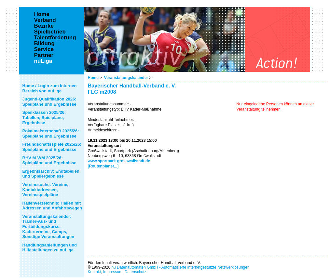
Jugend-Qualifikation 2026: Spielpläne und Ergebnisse (49, 102)
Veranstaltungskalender (126, 77)
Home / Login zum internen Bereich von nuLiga (49, 88)
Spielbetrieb (50, 32)
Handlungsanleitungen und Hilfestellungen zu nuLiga (49, 248)
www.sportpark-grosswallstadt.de (119, 161)
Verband (45, 20)
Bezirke (44, 26)
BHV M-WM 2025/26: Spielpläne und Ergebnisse (49, 160)
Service (44, 49)
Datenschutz (135, 272)
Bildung (44, 43)
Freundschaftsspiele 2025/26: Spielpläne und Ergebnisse (51, 147)
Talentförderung (55, 38)
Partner (44, 55)
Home (93, 77)
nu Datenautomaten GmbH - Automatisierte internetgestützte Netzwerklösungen (180, 267)
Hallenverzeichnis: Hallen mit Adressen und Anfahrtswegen (52, 206)
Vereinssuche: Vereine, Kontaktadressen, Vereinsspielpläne (45, 189)
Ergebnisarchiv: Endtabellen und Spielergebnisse (51, 174)
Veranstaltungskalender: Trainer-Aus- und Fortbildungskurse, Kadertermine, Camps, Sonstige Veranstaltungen (48, 226)
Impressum (112, 272)
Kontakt (94, 272)
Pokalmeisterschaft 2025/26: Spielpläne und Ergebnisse (50, 133)
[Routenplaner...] (103, 166)
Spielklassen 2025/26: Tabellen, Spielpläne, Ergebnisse (44, 117)
